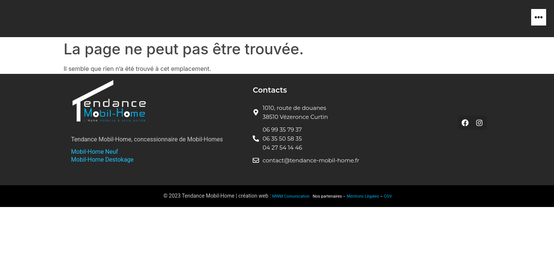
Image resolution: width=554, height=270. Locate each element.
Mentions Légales (363, 196)
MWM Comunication (291, 196)
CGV (388, 196)
